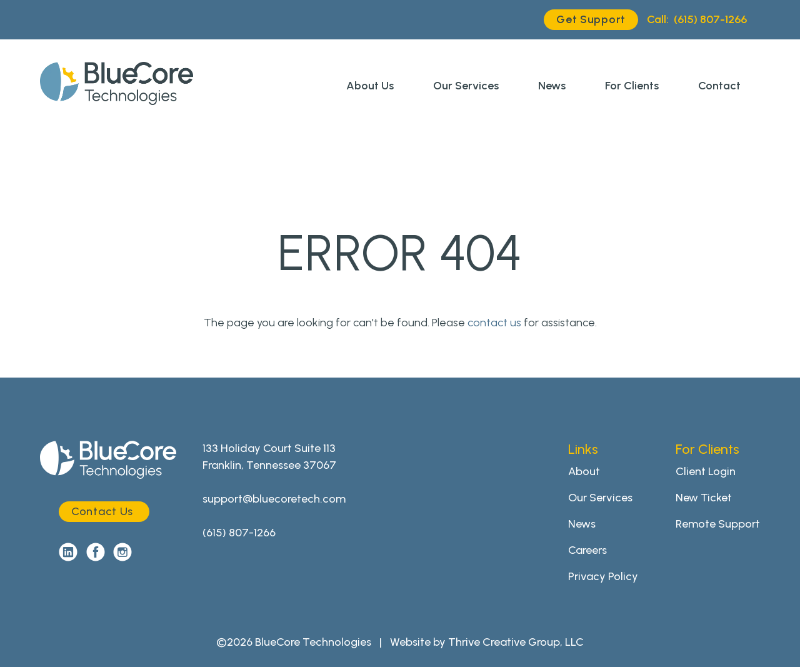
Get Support (591, 19)
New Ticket (704, 497)
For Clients (632, 86)
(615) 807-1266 (697, 20)
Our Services (466, 86)
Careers (587, 550)
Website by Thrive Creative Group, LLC (487, 642)
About (584, 471)
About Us (370, 86)
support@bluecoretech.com (274, 499)
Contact (719, 86)
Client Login (706, 471)
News (552, 86)
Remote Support (718, 524)
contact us (494, 322)
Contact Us (102, 511)
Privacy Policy (603, 576)
